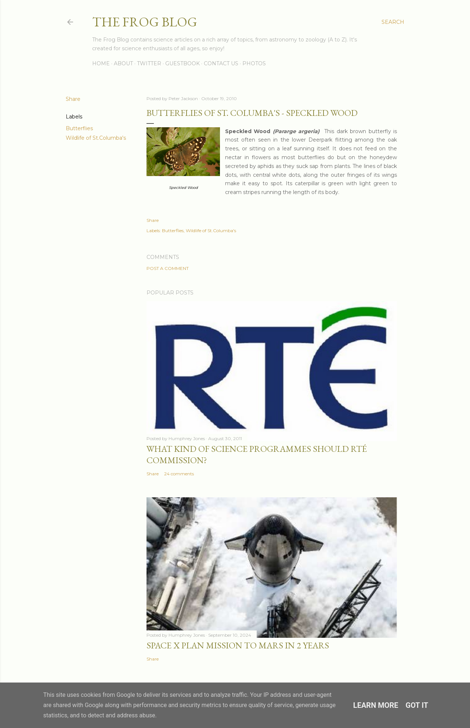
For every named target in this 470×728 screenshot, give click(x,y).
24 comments (179, 473)
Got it (417, 705)
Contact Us (221, 63)
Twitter (149, 63)
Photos (254, 63)
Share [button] (73, 99)
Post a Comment (168, 268)
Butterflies (79, 128)
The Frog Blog (144, 21)
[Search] (393, 22)
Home (101, 63)
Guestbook (182, 63)
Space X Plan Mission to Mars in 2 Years (238, 645)
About (123, 63)
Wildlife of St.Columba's (96, 138)
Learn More (375, 705)
